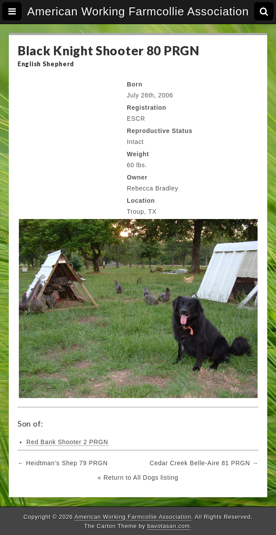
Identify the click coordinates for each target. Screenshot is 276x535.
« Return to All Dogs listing (138, 477)
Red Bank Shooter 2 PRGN (67, 441)
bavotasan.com (168, 526)
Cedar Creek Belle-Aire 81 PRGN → (204, 463)
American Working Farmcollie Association (138, 11)
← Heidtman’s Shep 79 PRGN (63, 463)
